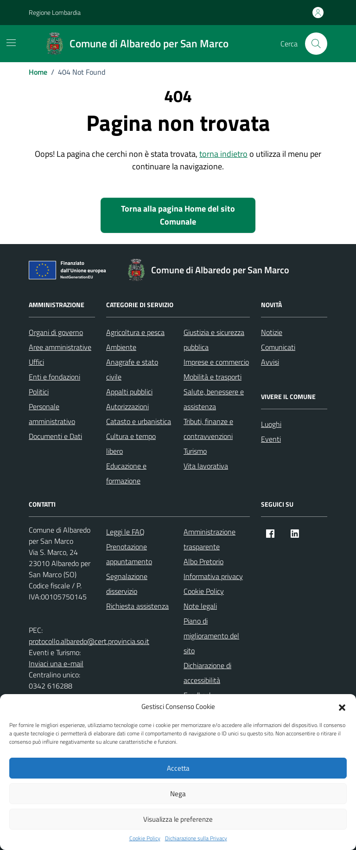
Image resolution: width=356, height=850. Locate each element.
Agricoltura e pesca (135, 332)
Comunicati (278, 347)
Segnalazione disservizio (126, 584)
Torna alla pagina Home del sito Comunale (178, 215)
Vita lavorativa (206, 465)
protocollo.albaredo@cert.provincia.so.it (89, 641)
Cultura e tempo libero (131, 444)
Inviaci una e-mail (56, 663)
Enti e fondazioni (54, 376)
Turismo (195, 451)
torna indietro (223, 154)
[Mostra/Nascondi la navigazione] (11, 42)
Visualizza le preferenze (178, 819)
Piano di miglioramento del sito (211, 635)
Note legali (200, 606)
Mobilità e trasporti (213, 376)
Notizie (271, 332)
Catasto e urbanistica (138, 421)
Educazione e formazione (126, 473)
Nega (178, 793)
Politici (39, 391)
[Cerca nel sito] (316, 43)
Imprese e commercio (216, 361)
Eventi (271, 438)
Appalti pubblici (129, 391)
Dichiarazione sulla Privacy (196, 838)
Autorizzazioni (127, 406)
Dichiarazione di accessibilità (207, 673)
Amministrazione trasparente (209, 539)
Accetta (178, 768)
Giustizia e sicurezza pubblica (214, 340)
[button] (342, 706)
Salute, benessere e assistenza (214, 399)
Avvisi (270, 361)
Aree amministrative (60, 347)
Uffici (36, 361)
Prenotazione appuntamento (129, 554)
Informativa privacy (213, 576)
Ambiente (121, 347)
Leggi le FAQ (125, 531)
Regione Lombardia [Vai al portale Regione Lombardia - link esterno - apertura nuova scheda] (55, 12)
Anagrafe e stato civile (132, 369)
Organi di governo (56, 332)
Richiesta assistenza (137, 606)
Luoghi (271, 424)
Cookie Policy (144, 838)
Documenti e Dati (55, 436)
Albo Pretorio (203, 561)
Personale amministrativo (52, 414)
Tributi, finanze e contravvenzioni (208, 429)
